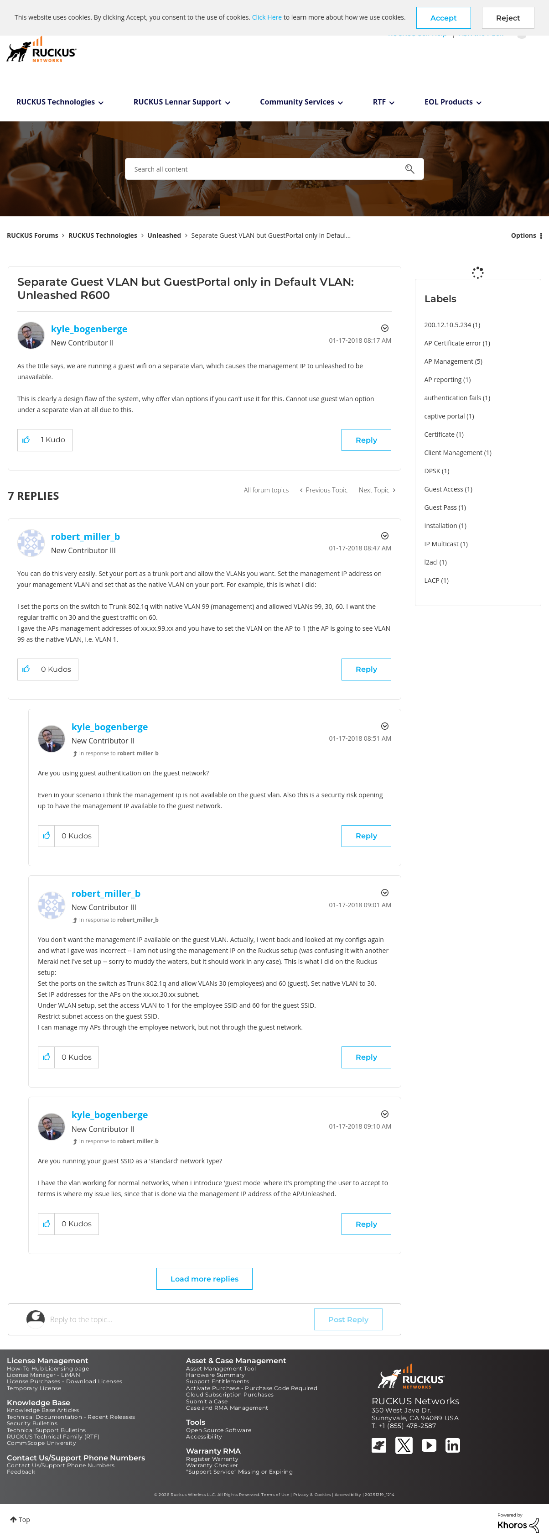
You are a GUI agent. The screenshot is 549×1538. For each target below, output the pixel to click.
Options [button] (523, 235)
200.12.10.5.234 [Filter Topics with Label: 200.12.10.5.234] (448, 324)
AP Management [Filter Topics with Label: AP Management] (449, 361)
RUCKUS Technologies (55, 102)
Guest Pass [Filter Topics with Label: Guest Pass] (441, 507)
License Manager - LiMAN (43, 1374)
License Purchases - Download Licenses (65, 1381)
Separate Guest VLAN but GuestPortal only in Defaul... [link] (271, 235)
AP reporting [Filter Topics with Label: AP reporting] (443, 379)
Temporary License (34, 1388)
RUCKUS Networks (416, 1401)
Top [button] (24, 1519)
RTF (379, 102)
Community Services (297, 102)
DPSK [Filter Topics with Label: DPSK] (432, 470)
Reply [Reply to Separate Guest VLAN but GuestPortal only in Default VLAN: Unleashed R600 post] (366, 440)
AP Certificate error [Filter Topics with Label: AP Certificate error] (453, 343)
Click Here (267, 17)
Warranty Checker (212, 1465)
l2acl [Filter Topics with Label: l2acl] (431, 562)
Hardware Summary (215, 1374)
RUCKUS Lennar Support (178, 102)
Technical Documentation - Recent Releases (71, 1416)
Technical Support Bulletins (46, 1430)
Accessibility (204, 1436)
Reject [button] (508, 18)
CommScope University (41, 1442)
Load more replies (204, 1279)
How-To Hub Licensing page (48, 1368)
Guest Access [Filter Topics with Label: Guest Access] (444, 489)
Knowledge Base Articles (43, 1410)
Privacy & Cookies (312, 1494)
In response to (119, 753)
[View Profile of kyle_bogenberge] (89, 329)
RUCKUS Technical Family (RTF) (53, 1436)
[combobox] (274, 169)
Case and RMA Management (227, 1407)
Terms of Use (275, 1494)
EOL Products (449, 102)
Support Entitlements (217, 1381)
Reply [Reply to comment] (366, 669)
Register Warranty (212, 1458)
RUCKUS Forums (32, 235)
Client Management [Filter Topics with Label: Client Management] (454, 452)
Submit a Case (207, 1401)
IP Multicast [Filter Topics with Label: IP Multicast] (442, 543)
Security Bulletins (32, 1423)
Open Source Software (218, 1430)
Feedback (21, 1471)
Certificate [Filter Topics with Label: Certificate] (440, 434)
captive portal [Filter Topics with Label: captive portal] (445, 416)
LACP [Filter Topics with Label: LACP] (432, 580)
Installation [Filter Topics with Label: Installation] (441, 525)
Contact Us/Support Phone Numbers (61, 1465)
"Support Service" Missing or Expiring (239, 1471)
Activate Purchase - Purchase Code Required (251, 1388)
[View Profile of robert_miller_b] (85, 536)
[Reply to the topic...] (182, 1319)
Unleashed (164, 235)
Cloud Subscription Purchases (230, 1394)
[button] (443, 18)
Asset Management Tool (221, 1368)
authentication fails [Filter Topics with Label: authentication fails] (453, 397)
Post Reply (348, 1319)
